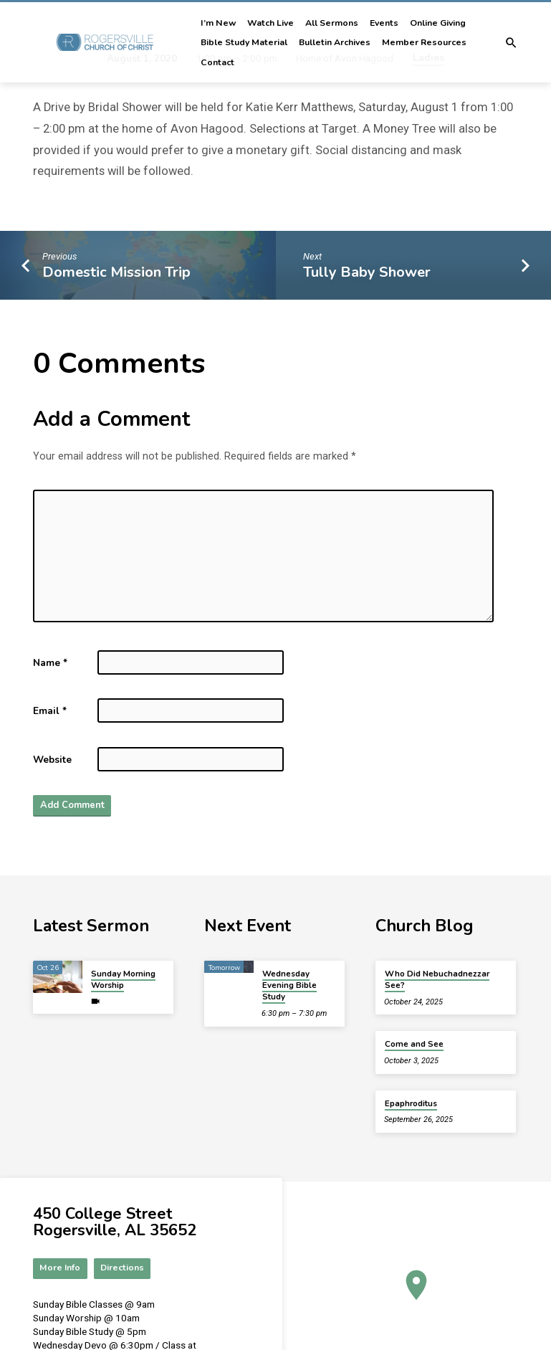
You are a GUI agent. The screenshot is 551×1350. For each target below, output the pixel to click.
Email (50, 711)
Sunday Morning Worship (123, 980)
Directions (124, 1269)
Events (384, 23)
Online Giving (438, 23)
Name (50, 663)
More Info (61, 1269)
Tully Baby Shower (367, 272)
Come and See (414, 1044)
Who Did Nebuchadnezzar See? (437, 980)
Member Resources (424, 42)
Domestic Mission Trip (116, 272)
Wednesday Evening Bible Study (289, 986)
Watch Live (270, 23)
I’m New (218, 23)
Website (52, 759)
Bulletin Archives (334, 42)
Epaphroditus (411, 1104)
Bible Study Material (244, 42)
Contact (217, 62)
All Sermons (331, 23)
